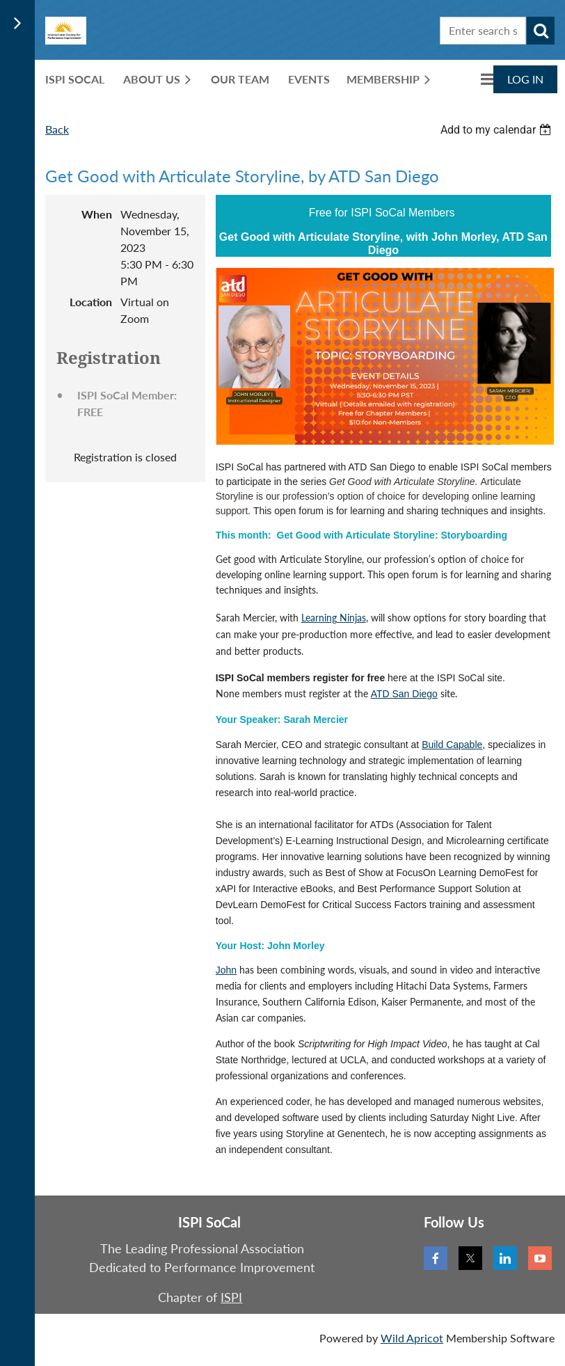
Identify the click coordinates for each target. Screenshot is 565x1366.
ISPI (231, 1297)
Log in (525, 79)
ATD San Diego (404, 693)
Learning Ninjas (333, 618)
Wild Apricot (412, 1337)
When (96, 214)
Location (91, 301)
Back (57, 129)
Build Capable (452, 744)
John (226, 970)
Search (541, 31)
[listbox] (497, 129)
